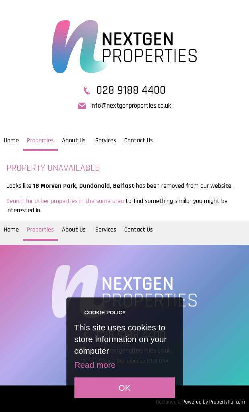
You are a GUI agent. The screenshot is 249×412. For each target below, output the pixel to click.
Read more (95, 364)
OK (124, 387)
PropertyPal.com (227, 402)
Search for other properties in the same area (65, 201)
